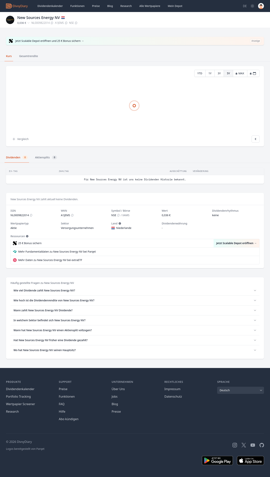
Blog (110, 6)
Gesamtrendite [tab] (28, 56)
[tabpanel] (135, 106)
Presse (116, 411)
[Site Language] (244, 6)
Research (12, 411)
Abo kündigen (69, 419)
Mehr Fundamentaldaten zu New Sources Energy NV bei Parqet (57, 251)
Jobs (115, 396)
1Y (210, 73)
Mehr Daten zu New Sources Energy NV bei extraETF (50, 260)
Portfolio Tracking (18, 396)
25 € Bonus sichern (30, 243)
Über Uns (118, 389)
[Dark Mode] (252, 6)
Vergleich (20, 139)
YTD (199, 73)
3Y (219, 73)
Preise (96, 6)
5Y (228, 73)
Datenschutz (173, 396)
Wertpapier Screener (20, 404)
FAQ (61, 404)
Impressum (172, 389)
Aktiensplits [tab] (46, 157)
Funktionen (77, 6)
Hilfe (62, 411)
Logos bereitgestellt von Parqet (25, 449)
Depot (175, 6)
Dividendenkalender (50, 6)
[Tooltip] (119, 223)
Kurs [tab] (9, 56)
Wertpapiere (149, 6)
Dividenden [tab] (17, 157)
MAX (239, 73)
